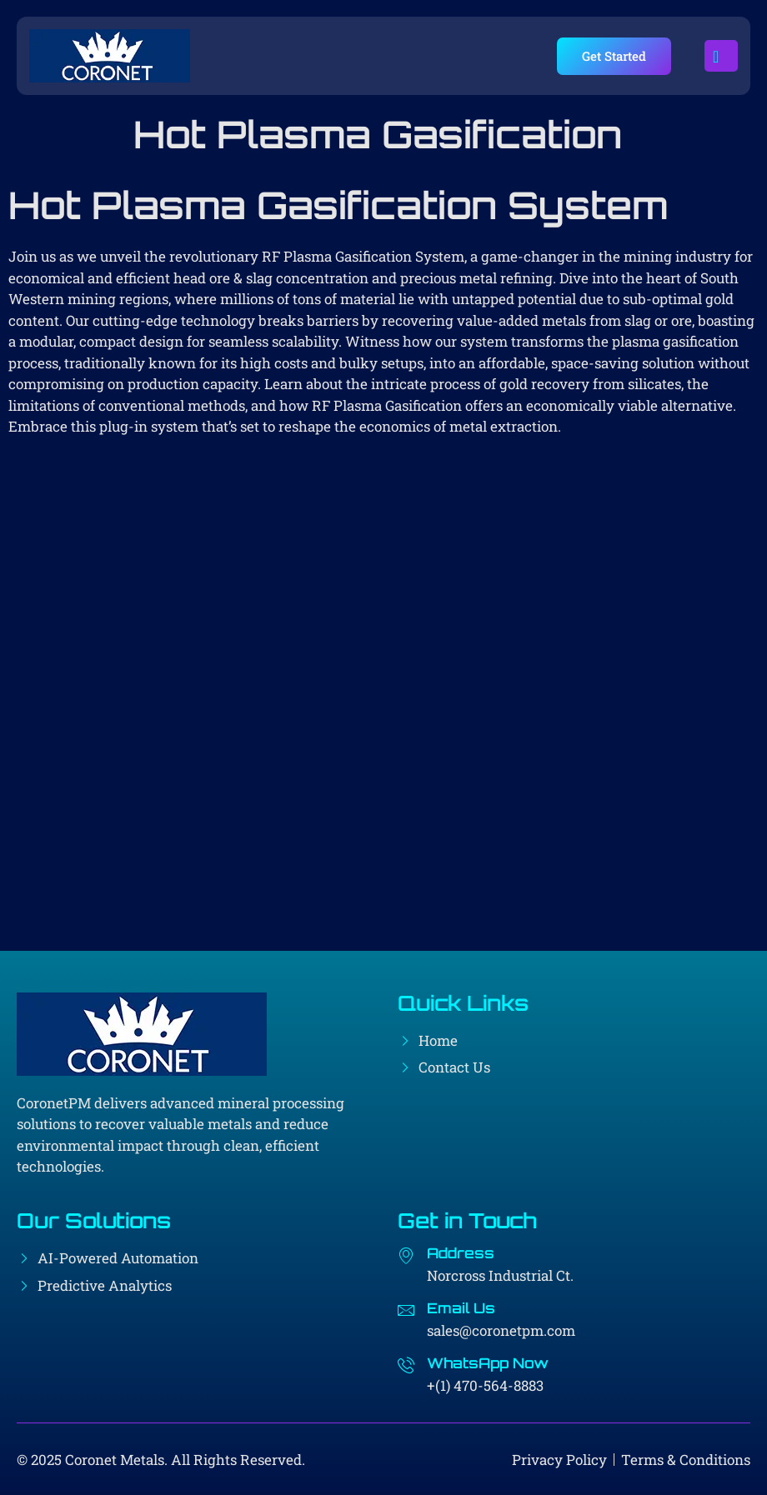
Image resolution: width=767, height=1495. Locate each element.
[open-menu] (721, 56)
